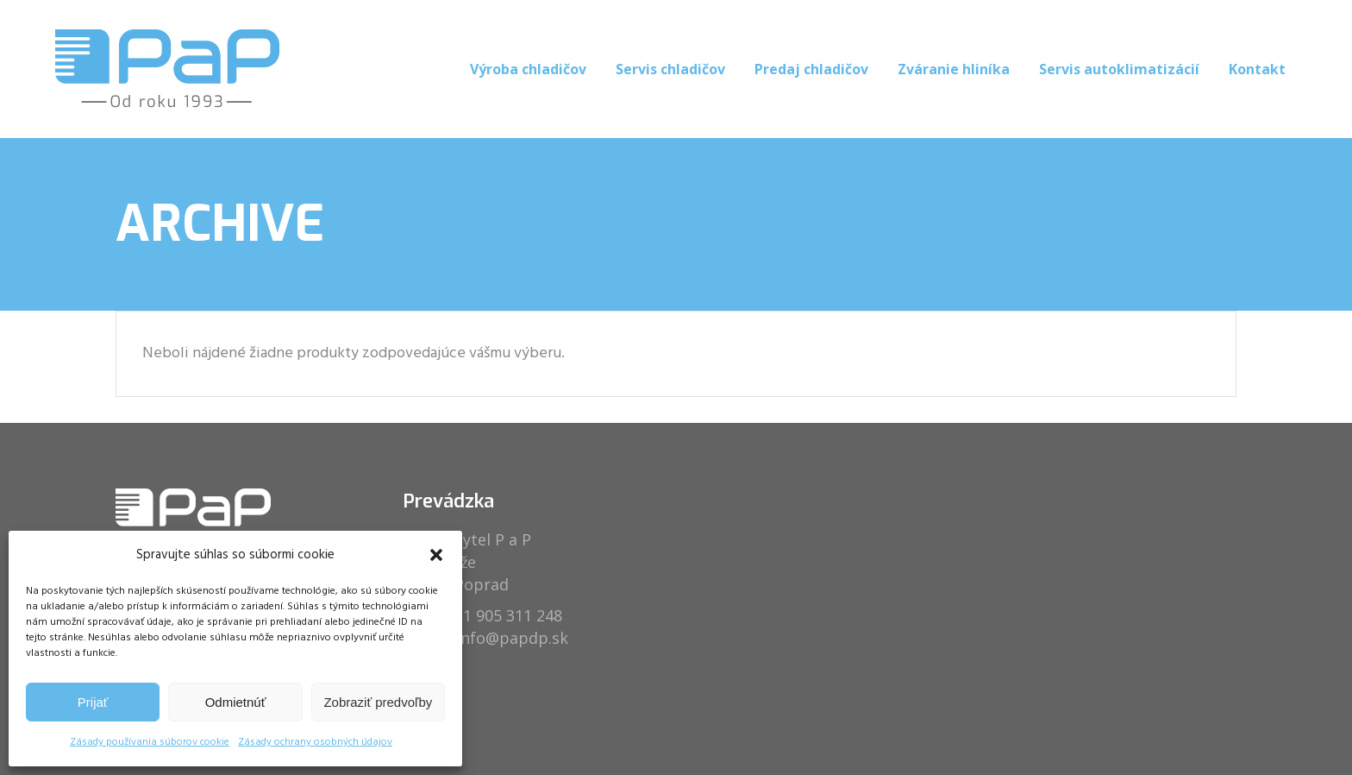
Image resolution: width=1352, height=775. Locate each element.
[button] (436, 555)
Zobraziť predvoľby (377, 702)
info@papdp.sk (512, 637)
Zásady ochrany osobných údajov (315, 742)
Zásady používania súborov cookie (149, 742)
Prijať (93, 702)
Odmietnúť (235, 702)
